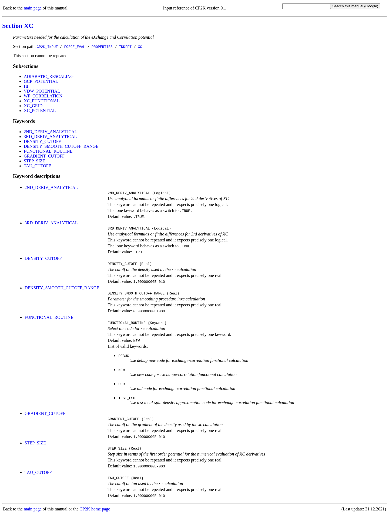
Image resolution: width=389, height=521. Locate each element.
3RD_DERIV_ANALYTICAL (50, 136)
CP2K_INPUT (47, 46)
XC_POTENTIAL (40, 110)
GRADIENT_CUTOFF (44, 156)
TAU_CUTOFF (37, 165)
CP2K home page (95, 515)
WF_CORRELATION (43, 96)
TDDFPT (125, 46)
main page (33, 8)
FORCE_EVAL (74, 46)
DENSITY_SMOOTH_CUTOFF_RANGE (61, 146)
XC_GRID (33, 105)
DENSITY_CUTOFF (42, 141)
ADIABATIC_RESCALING (48, 76)
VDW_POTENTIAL (42, 91)
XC (140, 46)
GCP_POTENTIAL (41, 81)
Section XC (17, 25)
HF (26, 86)
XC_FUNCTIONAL (41, 101)
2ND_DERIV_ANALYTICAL (50, 131)
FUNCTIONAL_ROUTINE (48, 151)
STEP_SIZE (34, 161)
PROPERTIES (102, 46)
